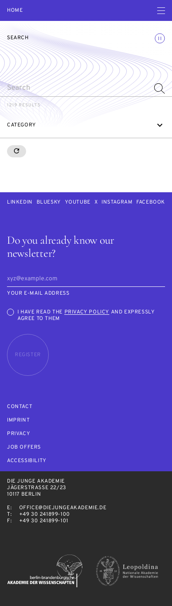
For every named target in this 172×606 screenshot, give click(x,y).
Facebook (150, 202)
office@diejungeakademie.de (63, 507)
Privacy (18, 434)
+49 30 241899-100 (44, 514)
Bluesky (49, 202)
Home (15, 10)
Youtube (78, 202)
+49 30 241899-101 (43, 520)
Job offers (24, 447)
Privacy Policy (86, 312)
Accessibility (27, 461)
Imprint (18, 420)
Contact (19, 407)
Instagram (116, 202)
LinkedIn (20, 202)
